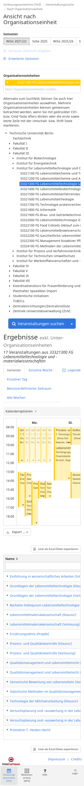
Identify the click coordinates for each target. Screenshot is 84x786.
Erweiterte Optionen (21, 58)
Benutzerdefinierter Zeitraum (29, 388)
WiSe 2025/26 (63, 41)
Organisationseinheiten (21, 75)
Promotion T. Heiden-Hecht (30, 730)
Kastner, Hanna (65, 442)
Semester (10, 34)
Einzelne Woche (40, 370)
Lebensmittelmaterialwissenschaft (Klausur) (43, 615)
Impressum (56, 759)
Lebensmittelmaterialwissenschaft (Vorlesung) (45, 624)
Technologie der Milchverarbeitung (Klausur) (44, 701)
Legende (71, 370)
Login (75, 772)
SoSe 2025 (39, 41)
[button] (22, 460)
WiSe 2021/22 (16, 41)
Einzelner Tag (17, 379)
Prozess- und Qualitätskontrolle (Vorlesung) (42, 653)
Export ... (17, 532)
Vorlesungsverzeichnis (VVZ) (22, 4)
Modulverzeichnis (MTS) (26, 775)
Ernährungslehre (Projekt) (29, 634)
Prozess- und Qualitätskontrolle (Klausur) (41, 643)
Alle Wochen (16, 397)
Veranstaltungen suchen (38, 323)
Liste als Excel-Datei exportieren (55, 549)
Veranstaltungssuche (60, 4)
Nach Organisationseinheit (25, 9)
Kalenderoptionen (20, 411)
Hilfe (45, 772)
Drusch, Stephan (65, 460)
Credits (76, 759)
